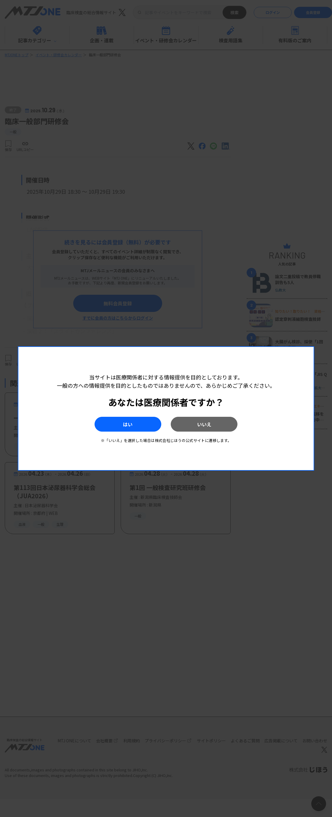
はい (127, 424)
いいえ (205, 424)
